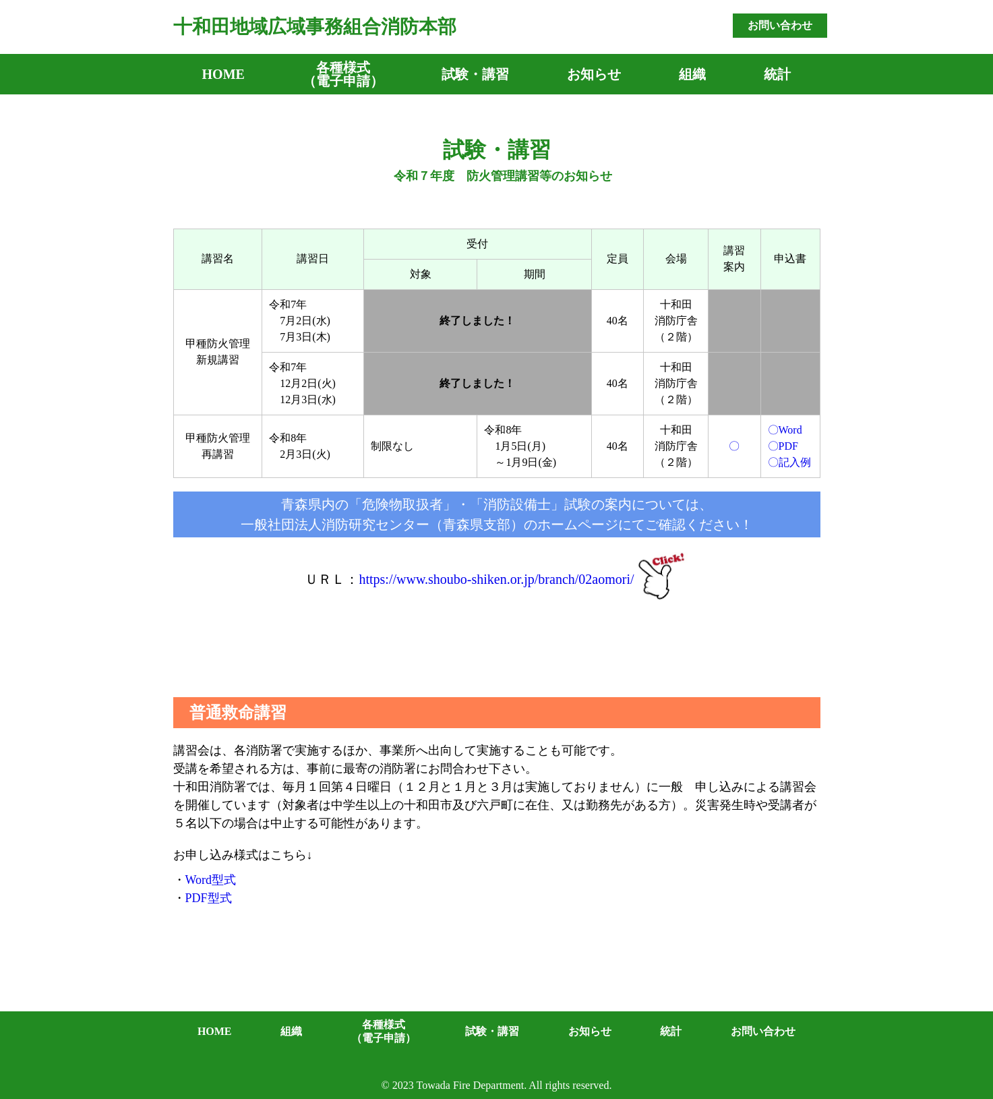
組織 (692, 74)
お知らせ (594, 74)
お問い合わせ (780, 25)
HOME (223, 74)
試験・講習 (475, 74)
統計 (777, 74)
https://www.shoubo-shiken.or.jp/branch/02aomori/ (496, 579)
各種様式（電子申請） (343, 74)
